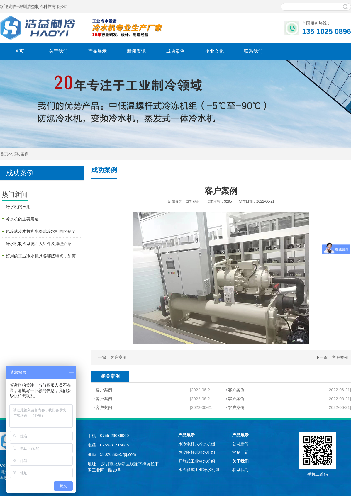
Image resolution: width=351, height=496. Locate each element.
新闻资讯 (136, 51)
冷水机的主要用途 (22, 219)
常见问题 (240, 452)
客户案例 (118, 357)
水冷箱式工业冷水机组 (198, 469)
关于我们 (58, 51)
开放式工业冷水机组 (196, 461)
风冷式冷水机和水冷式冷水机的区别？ (41, 231)
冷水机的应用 (18, 206)
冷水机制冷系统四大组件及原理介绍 (39, 243)
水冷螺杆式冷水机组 (196, 443)
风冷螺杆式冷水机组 (196, 452)
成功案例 (175, 51)
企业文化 (214, 51)
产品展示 (97, 51)
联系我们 (253, 51)
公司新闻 (240, 443)
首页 (19, 51)
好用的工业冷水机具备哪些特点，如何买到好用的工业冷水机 (44, 256)
